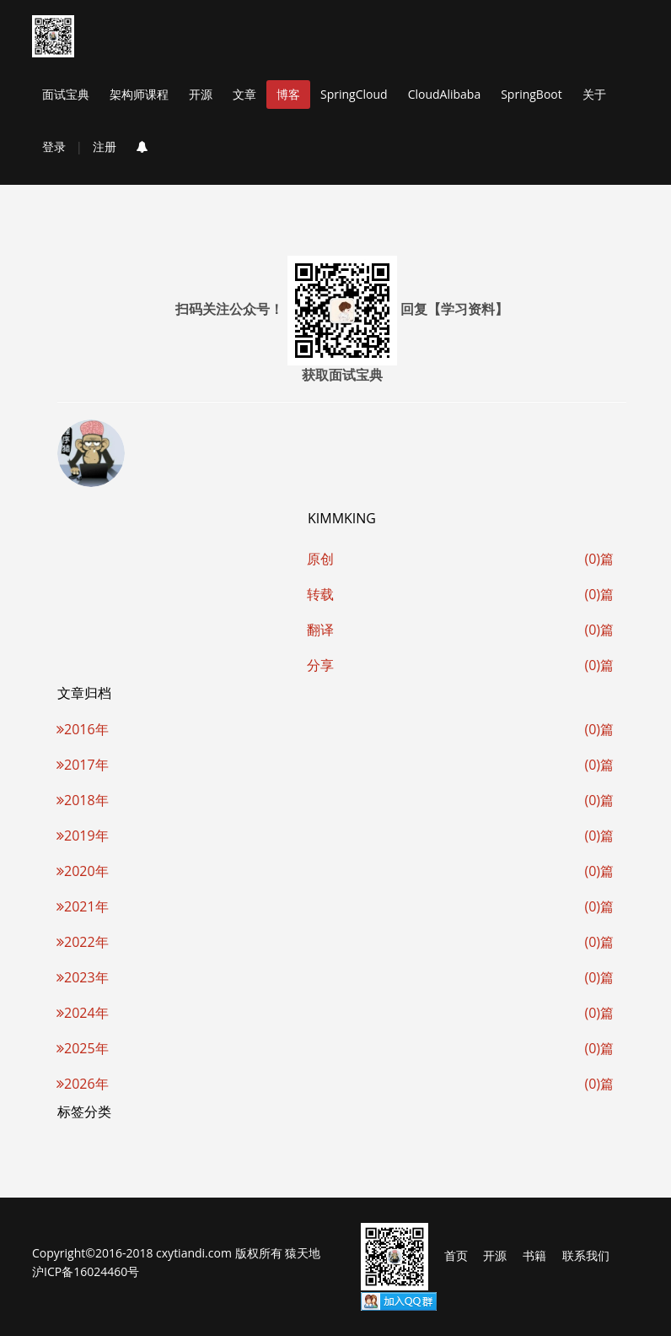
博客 (288, 94)
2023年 (82, 977)
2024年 (82, 1012)
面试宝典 (65, 94)
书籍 (534, 1255)
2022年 (82, 942)
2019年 (82, 835)
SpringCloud (354, 94)
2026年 (82, 1083)
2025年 (82, 1048)
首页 (456, 1255)
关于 (594, 94)
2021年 (82, 906)
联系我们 (585, 1255)
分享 (320, 665)
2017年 (82, 764)
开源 (200, 94)
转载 (320, 594)
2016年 (82, 729)
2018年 (82, 800)
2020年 (82, 871)
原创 (320, 558)
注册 (104, 146)
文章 (244, 94)
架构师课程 (139, 94)
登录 (54, 146)
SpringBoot (531, 94)
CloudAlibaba (444, 94)
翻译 (320, 629)
